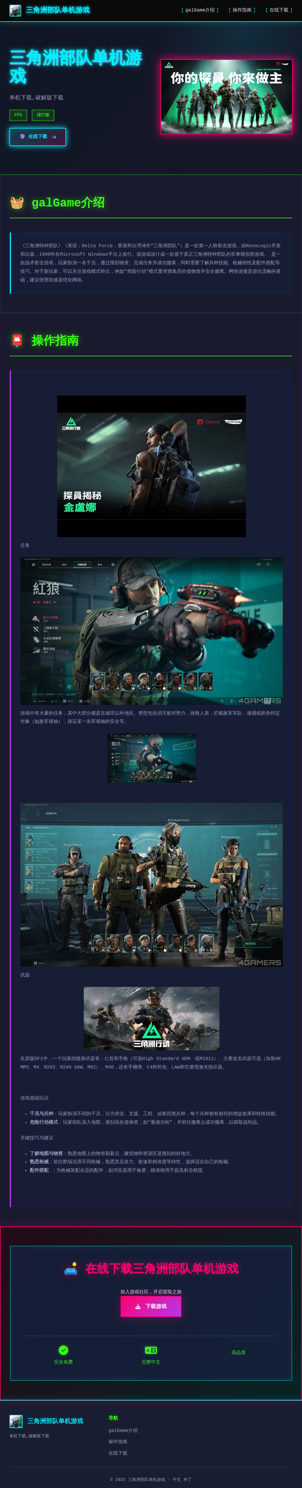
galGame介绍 (200, 10)
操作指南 (242, 10)
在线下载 (279, 10)
